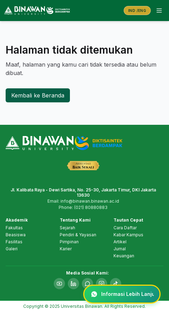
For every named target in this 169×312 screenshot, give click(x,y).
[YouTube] (59, 283)
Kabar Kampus (128, 234)
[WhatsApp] (87, 283)
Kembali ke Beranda (37, 95)
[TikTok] (115, 283)
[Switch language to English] (137, 10)
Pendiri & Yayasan (78, 234)
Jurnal (119, 248)
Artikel (119, 241)
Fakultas (14, 227)
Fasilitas (14, 241)
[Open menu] (159, 10)
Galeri (12, 248)
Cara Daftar (125, 227)
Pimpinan (69, 241)
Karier (66, 248)
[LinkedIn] (73, 283)
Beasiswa (16, 234)
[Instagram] (101, 283)
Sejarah (67, 227)
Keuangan (123, 255)
